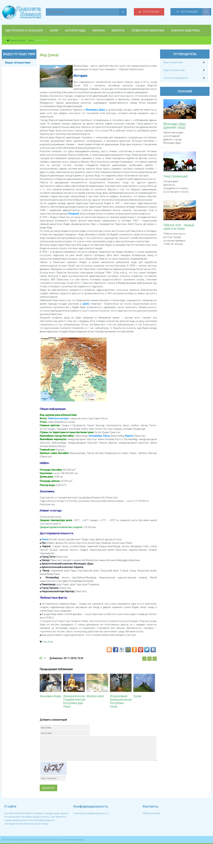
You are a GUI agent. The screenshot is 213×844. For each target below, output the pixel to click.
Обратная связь (151, 813)
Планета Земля (17, 40)
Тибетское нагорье (58, 418)
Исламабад (95, 435)
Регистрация (153, 12)
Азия (30, 40)
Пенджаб (73, 213)
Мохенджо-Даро (95, 109)
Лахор (106, 435)
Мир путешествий (173, 62)
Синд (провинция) (175, 176)
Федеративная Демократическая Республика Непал (121, 701)
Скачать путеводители (176, 78)
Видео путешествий (174, 70)
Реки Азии (47, 641)
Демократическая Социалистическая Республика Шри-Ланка (74, 701)
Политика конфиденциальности (91, 813)
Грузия (137, 696)
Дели (86, 303)
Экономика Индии (50, 696)
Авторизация (189, 12)
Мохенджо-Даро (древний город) (174, 125)
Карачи (129, 435)
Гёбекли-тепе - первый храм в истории (178, 227)
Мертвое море (95, 696)
